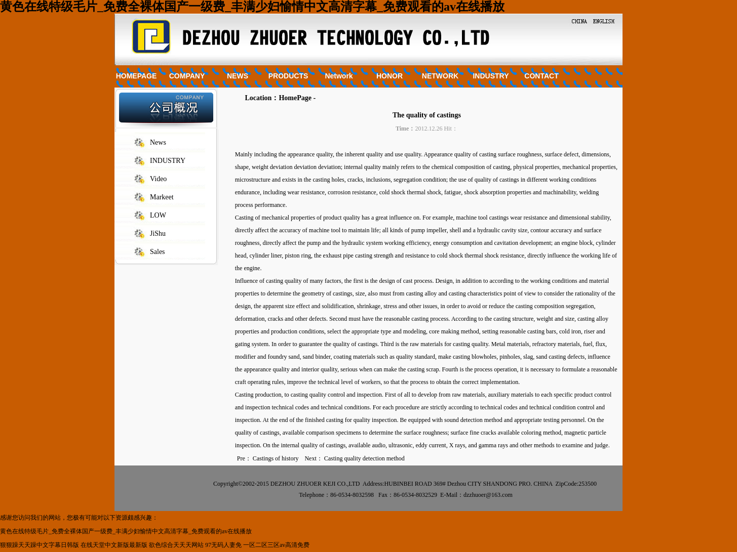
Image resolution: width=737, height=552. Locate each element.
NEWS (237, 76)
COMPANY (187, 76)
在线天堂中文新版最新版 (114, 544)
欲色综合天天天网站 (176, 544)
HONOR (389, 76)
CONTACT (541, 76)
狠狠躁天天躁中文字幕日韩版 (39, 544)
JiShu (158, 233)
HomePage (295, 98)
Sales (157, 252)
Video (158, 179)
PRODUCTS (288, 76)
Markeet (162, 197)
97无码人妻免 (223, 544)
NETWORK (440, 76)
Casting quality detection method (364, 458)
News (158, 142)
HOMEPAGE (136, 76)
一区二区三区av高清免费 (276, 544)
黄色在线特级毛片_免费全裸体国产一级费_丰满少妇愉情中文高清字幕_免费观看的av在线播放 (252, 6)
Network (339, 76)
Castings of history (276, 458)
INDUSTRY (491, 76)
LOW (158, 215)
